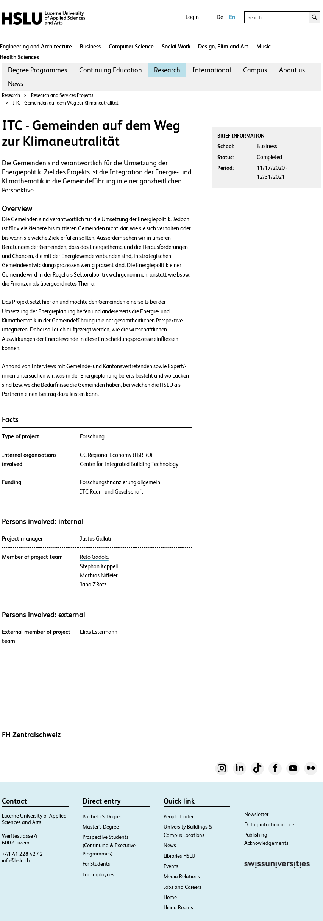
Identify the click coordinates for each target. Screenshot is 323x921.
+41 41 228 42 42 (22, 854)
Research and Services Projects (62, 95)
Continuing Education (110, 70)
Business (90, 46)
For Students (96, 864)
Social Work (176, 46)
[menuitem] (37, 70)
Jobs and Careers (182, 887)
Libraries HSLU (179, 856)
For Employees (98, 874)
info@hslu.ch (16, 860)
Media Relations (182, 876)
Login (192, 17)
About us (292, 70)
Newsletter (256, 814)
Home (170, 897)
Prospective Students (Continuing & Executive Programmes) (109, 845)
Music (263, 46)
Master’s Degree (101, 827)
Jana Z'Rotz (93, 585)
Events (171, 866)
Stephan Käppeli (99, 566)
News (15, 84)
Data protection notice (269, 824)
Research (167, 70)
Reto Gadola (94, 557)
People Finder (178, 816)
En (232, 17)
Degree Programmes (37, 70)
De (220, 17)
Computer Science (131, 46)
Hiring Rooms (178, 907)
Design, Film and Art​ (223, 46)
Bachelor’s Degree (102, 816)
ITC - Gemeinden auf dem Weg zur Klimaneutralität (66, 103)
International (211, 70)
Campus (255, 70)
